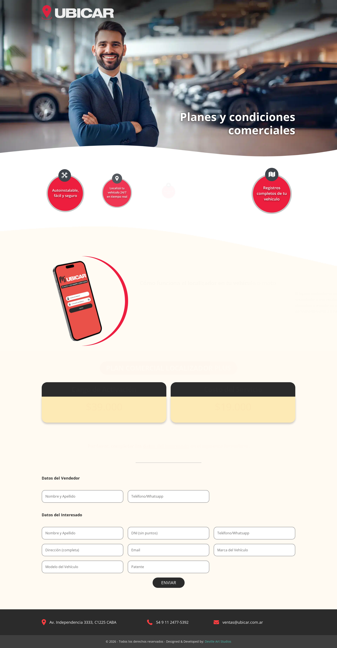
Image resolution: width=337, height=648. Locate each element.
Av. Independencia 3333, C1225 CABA (82, 622)
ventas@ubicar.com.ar (242, 622)
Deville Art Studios (218, 641)
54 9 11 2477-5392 (172, 622)
